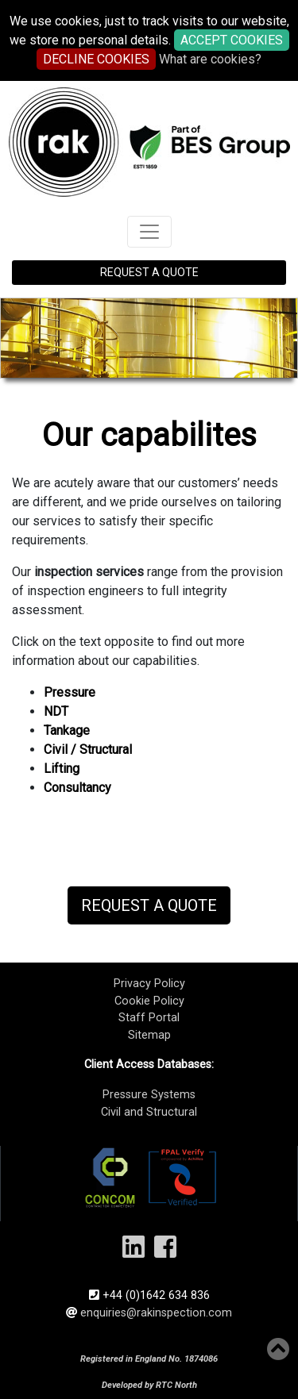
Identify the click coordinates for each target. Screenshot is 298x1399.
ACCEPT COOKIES (231, 40)
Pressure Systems (149, 1094)
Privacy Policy (149, 983)
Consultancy (77, 787)
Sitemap (149, 1035)
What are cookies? (210, 59)
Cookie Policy (149, 1001)
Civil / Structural (88, 749)
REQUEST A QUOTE (149, 272)
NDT (56, 711)
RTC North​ (176, 1385)
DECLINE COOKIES (96, 59)
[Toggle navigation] (149, 232)
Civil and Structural (149, 1112)
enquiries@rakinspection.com (156, 1313)
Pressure (69, 692)
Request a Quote (149, 905)
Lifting (61, 768)
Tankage (67, 730)
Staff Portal (149, 1017)
